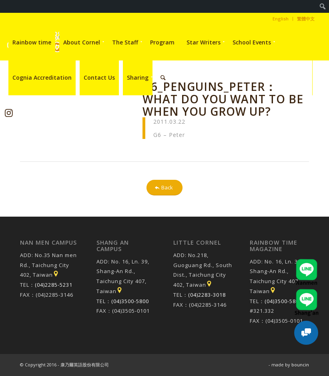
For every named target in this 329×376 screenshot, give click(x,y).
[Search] (163, 77)
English (281, 19)
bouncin (300, 365)
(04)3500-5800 (130, 301)
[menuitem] (323, 6)
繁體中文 (306, 19)
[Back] (164, 187)
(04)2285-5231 (53, 284)
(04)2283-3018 (207, 294)
